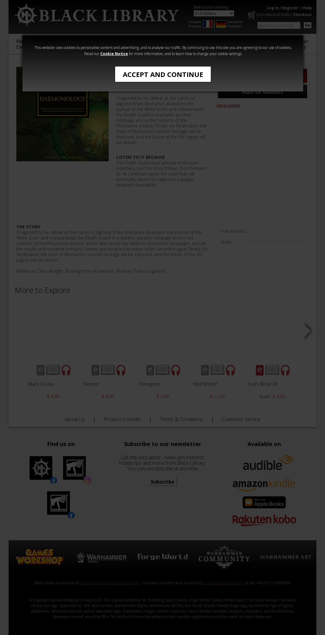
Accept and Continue (163, 74)
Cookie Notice (114, 53)
